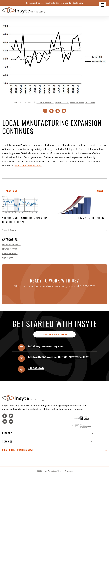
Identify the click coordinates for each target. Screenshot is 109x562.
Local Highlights (44, 102)
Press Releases (77, 102)
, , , (59, 357)
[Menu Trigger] (102, 5)
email (58, 286)
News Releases (62, 102)
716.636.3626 (87, 286)
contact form (34, 286)
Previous (10, 191)
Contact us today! (54, 334)
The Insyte (90, 102)
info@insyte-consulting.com (46, 346)
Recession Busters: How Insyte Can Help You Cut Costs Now (54, 3)
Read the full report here (28, 165)
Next (102, 191)
